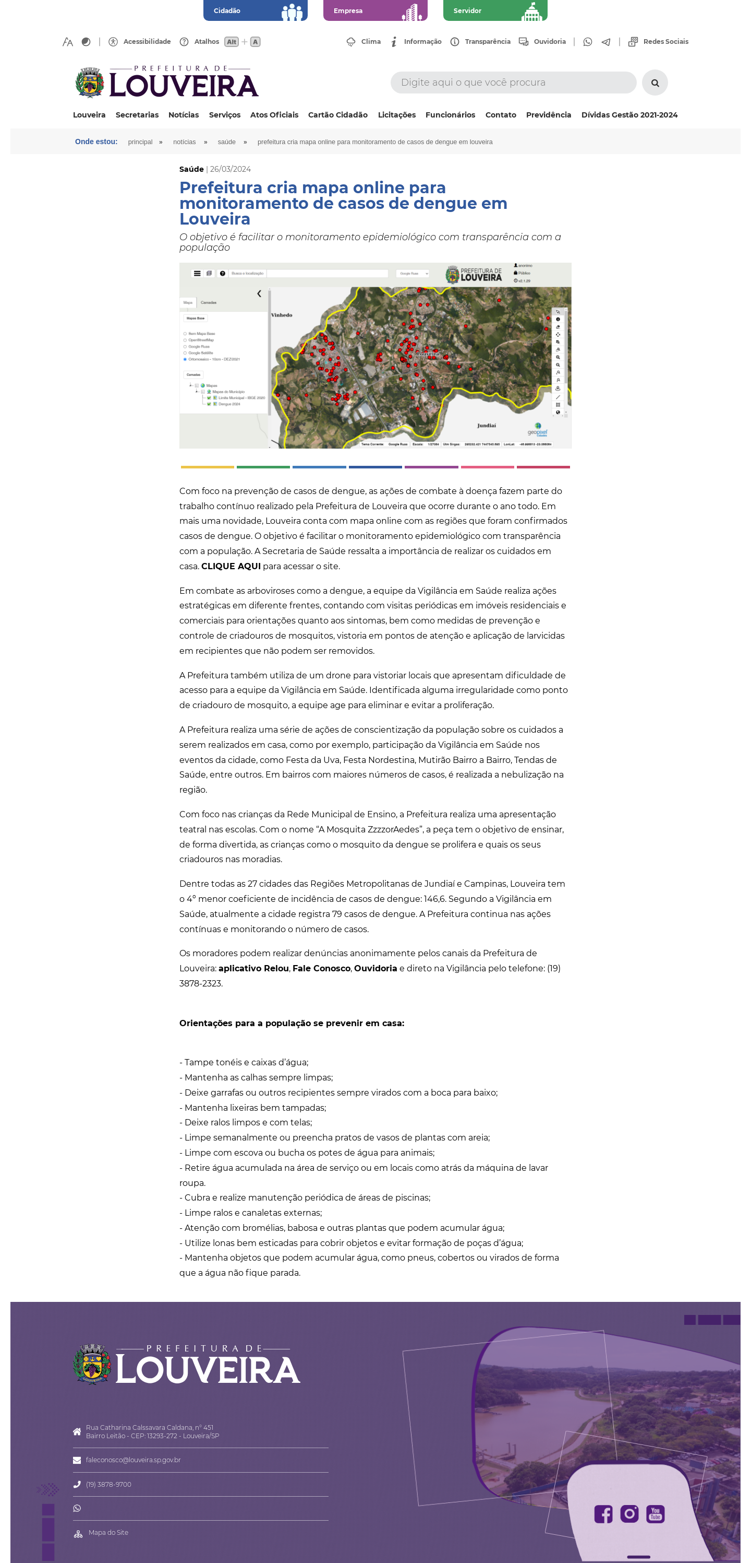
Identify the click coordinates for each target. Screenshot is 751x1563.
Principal (140, 142)
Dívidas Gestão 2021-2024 (630, 115)
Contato (501, 115)
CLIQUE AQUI (231, 566)
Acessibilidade (147, 42)
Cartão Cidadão (338, 115)
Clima (371, 42)
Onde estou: (96, 141)
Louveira (89, 115)
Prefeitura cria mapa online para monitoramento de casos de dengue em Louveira (375, 142)
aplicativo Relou (254, 968)
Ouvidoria (550, 42)
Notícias (183, 115)
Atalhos (207, 42)
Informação (423, 42)
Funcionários (450, 115)
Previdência (549, 115)
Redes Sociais (666, 42)
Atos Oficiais (274, 115)
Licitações (397, 115)
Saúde (227, 142)
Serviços (224, 115)
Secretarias (137, 115)
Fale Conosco (321, 968)
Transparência (488, 42)
